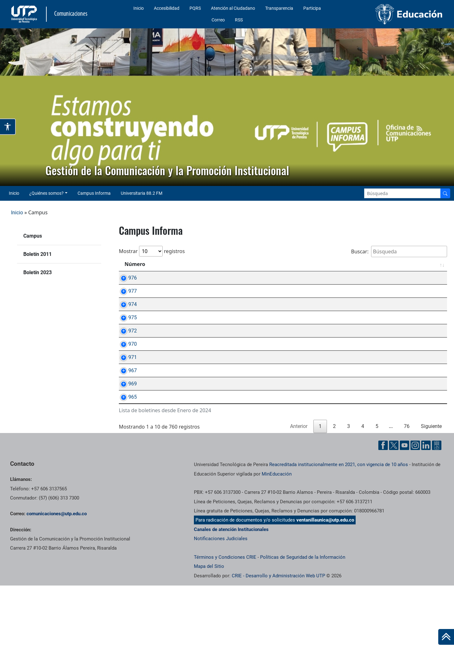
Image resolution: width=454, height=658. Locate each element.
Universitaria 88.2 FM (141, 193)
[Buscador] (445, 193)
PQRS (195, 8)
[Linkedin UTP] (426, 517)
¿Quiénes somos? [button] (46, 193)
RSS (239, 19)
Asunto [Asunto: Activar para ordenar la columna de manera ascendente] (169, 264)
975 (126, 339)
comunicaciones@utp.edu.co (56, 586)
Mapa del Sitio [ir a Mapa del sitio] (209, 639)
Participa (312, 8)
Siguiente (431, 499)
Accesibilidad (166, 8)
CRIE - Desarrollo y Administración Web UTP (278, 648)
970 (126, 380)
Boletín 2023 (37, 272)
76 (407, 499)
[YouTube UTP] (404, 517)
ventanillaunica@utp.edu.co (325, 592)
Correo (218, 19)
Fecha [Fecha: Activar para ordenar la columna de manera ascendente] (428, 264)
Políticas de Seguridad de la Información (302, 629)
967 (126, 421)
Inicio (138, 8)
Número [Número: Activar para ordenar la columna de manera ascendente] (135, 264)
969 (126, 442)
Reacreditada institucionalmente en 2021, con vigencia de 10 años (338, 537)
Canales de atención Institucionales (231, 602)
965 (126, 462)
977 (126, 298)
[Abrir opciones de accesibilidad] (8, 126)
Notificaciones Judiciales (220, 611)
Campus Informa (94, 193)
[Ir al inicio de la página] (446, 636)
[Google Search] (402, 193)
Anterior (298, 499)
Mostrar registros (152, 251)
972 (126, 360)
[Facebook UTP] (383, 517)
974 (126, 319)
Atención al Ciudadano (233, 8)
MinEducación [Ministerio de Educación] (277, 546)
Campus (32, 236)
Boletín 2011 (37, 254)
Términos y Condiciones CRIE (225, 629)
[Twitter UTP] (394, 517)
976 (126, 278)
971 (126, 401)
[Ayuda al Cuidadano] (436, 517)
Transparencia (279, 8)
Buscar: (399, 251)
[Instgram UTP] (415, 517)
